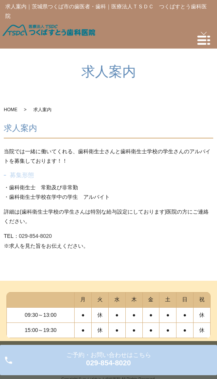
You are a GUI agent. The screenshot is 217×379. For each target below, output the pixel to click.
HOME (10, 109)
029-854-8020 (35, 236)
